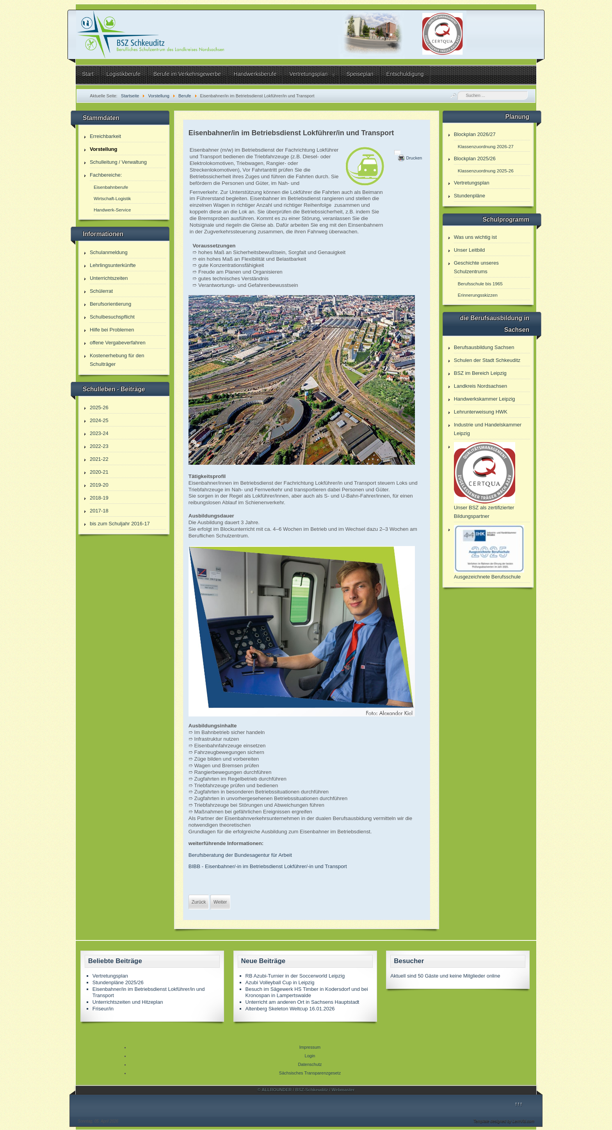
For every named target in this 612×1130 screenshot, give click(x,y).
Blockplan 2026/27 (475, 134)
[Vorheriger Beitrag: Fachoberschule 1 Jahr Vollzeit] (199, 902)
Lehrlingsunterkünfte (113, 265)
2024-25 (99, 420)
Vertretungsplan (308, 74)
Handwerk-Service (112, 209)
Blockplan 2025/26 (475, 158)
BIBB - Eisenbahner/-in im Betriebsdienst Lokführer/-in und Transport (268, 866)
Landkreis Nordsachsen (480, 386)
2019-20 (99, 485)
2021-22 (99, 459)
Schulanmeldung (109, 252)
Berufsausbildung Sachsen (484, 347)
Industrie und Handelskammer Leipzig (487, 429)
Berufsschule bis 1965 (480, 283)
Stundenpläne (469, 196)
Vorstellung (103, 149)
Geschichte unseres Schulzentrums (476, 267)
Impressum (309, 1047)
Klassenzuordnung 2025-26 (486, 170)
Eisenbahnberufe (111, 187)
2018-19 (99, 498)
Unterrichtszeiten (109, 278)
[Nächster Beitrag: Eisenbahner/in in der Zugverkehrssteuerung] (220, 902)
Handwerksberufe (255, 74)
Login (310, 1055)
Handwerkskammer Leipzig (484, 399)
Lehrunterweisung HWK (480, 412)
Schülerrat (101, 291)
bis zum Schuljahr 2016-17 (120, 523)
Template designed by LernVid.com (503, 1121)
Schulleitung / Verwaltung (118, 162)
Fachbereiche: (106, 175)
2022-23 (99, 446)
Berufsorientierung (110, 304)
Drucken (414, 158)
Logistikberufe (124, 74)
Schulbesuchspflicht (112, 317)
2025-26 (99, 407)
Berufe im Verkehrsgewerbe (187, 74)
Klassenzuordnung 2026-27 (486, 146)
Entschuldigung (405, 74)
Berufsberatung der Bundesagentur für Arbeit (240, 855)
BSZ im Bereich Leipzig (480, 373)
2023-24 (99, 433)
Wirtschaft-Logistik (112, 198)
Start (88, 74)
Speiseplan (359, 74)
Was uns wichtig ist (475, 237)
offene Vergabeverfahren (118, 343)
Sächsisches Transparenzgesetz (310, 1073)
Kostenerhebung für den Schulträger (117, 360)
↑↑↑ (519, 1104)
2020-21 (99, 472)
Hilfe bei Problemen (112, 330)
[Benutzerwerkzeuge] (397, 152)
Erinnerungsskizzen (478, 294)
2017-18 (99, 511)
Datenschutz (310, 1064)
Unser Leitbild (469, 250)
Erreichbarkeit (105, 136)
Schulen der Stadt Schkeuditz (487, 360)
